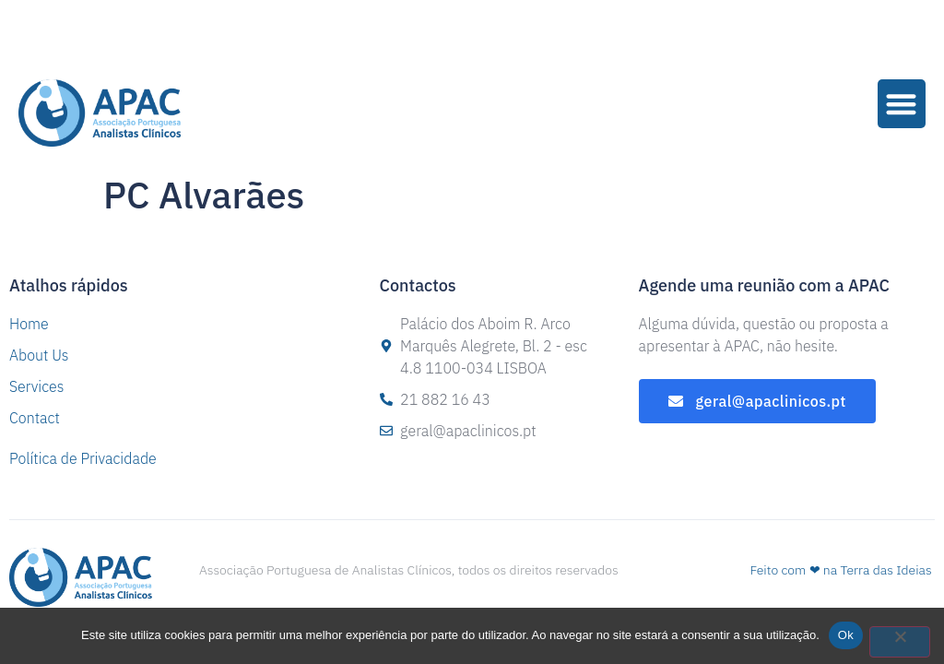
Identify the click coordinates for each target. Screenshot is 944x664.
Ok (846, 635)
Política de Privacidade (83, 458)
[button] (902, 103)
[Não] (899, 642)
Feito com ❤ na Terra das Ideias (840, 570)
